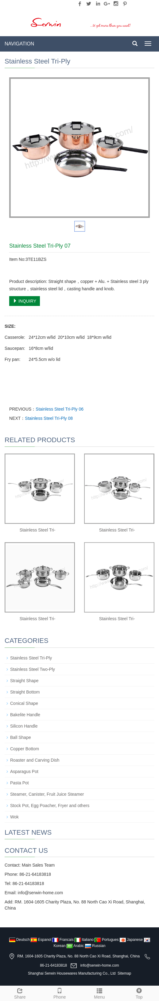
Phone (60, 992)
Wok (14, 816)
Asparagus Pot (24, 771)
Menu (99, 992)
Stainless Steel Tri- (38, 530)
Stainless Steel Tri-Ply (31, 657)
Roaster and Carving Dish (34, 760)
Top (139, 992)
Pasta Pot (19, 782)
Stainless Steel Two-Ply (32, 669)
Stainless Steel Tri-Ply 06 (59, 409)
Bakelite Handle (25, 714)
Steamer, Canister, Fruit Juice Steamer (47, 794)
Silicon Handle (24, 726)
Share (20, 992)
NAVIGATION (19, 43)
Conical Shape (24, 703)
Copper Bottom (24, 748)
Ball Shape (20, 737)
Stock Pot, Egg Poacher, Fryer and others (49, 805)
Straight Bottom (25, 692)
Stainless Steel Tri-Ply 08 (49, 418)
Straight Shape (24, 680)
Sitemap (124, 973)
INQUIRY (24, 301)
